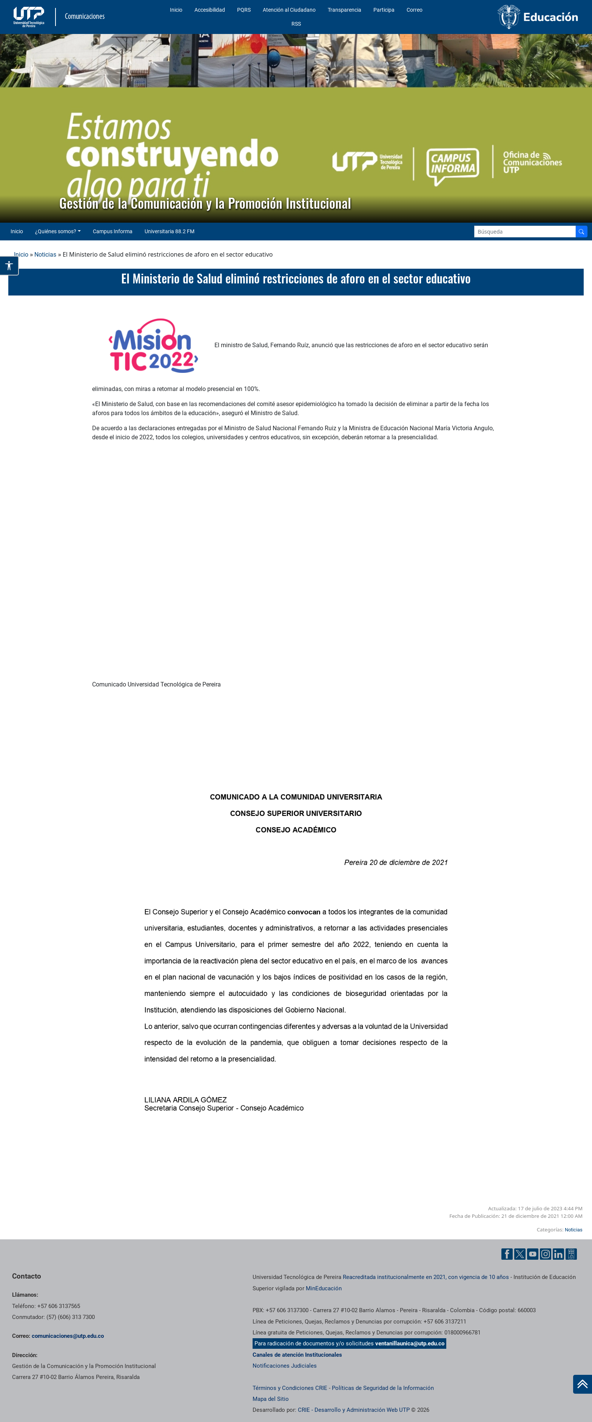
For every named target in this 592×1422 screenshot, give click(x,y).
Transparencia (344, 10)
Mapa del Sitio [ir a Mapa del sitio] (271, 1399)
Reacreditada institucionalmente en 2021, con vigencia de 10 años (426, 1277)
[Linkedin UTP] (558, 1254)
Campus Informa (113, 231)
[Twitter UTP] (520, 1254)
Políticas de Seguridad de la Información (383, 1388)
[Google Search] (525, 231)
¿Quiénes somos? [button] (55, 231)
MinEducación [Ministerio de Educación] (324, 1288)
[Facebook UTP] (507, 1254)
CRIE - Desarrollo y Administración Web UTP (354, 1410)
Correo (414, 10)
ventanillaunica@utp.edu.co (409, 1343)
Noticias (45, 254)
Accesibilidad (209, 10)
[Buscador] (581, 231)
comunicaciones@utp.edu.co (68, 1336)
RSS (296, 24)
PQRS (244, 10)
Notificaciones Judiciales (285, 1365)
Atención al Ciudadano (289, 10)
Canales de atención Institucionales (297, 1354)
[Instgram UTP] (545, 1254)
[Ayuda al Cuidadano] (571, 1254)
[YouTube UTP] (532, 1254)
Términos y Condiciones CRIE (290, 1388)
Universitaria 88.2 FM (169, 231)
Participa (384, 10)
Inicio (176, 10)
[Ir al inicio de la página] (582, 1384)
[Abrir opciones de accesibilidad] (9, 265)
